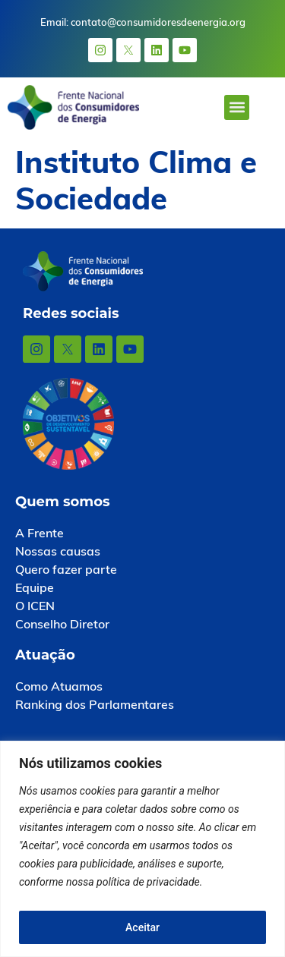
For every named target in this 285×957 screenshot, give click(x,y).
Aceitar (142, 927)
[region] (142, 849)
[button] (236, 107)
